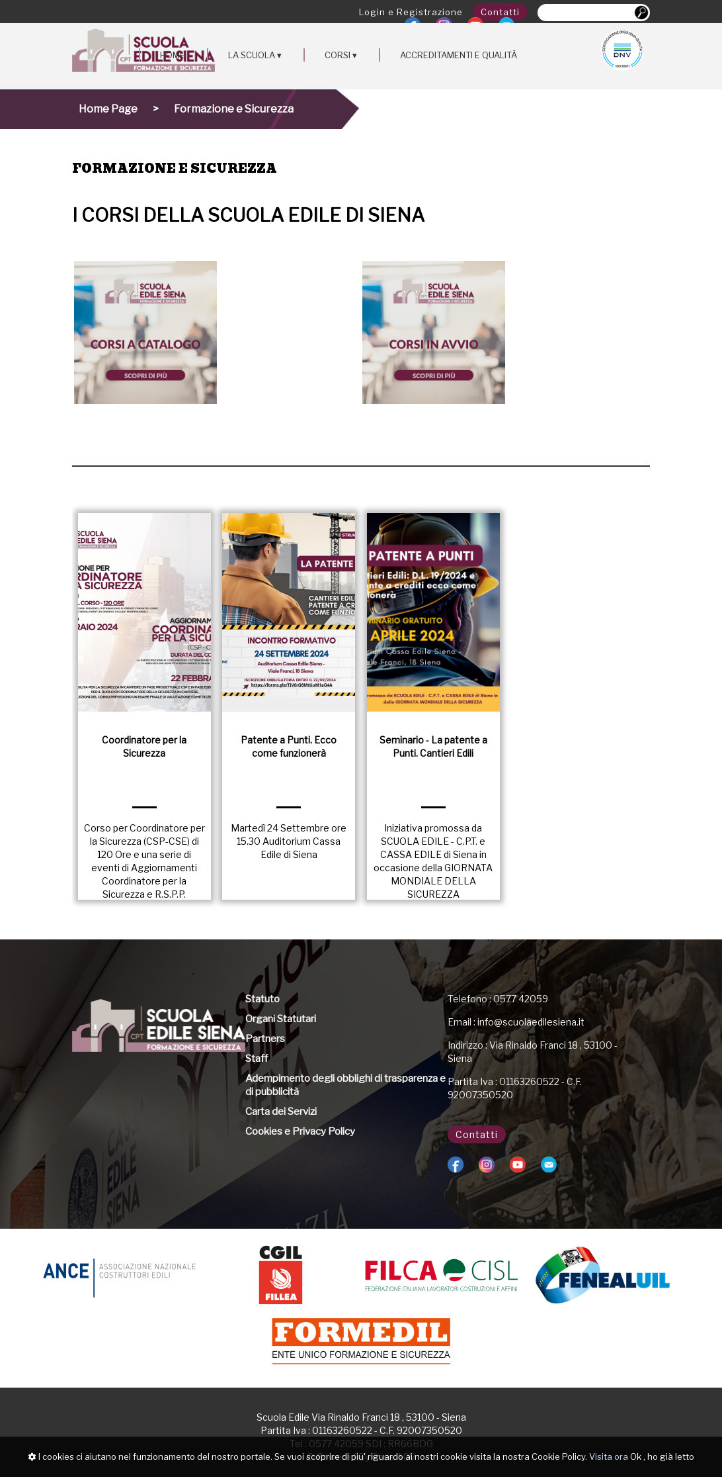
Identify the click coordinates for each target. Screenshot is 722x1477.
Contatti (500, 12)
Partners (265, 1039)
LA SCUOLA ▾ (255, 55)
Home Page (108, 109)
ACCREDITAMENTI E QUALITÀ (458, 55)
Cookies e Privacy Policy (300, 1131)
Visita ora (608, 1456)
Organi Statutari (280, 1019)
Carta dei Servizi (281, 1112)
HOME (172, 55)
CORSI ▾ (341, 55)
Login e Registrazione (411, 12)
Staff (256, 1059)
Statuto (262, 999)
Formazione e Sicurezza (234, 109)
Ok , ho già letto (662, 1456)
